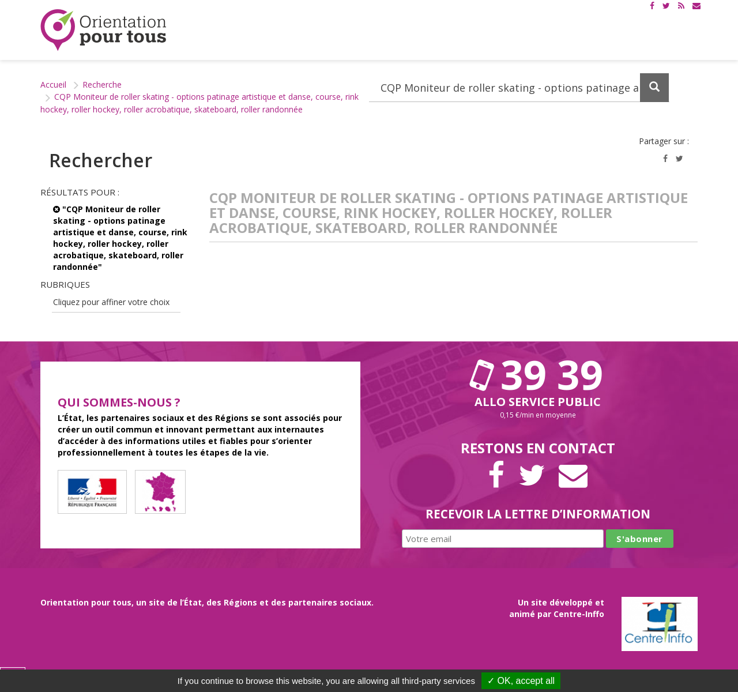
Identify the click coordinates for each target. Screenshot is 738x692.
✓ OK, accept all (521, 681)
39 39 (538, 374)
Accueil (53, 84)
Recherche (102, 84)
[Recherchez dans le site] (519, 87)
